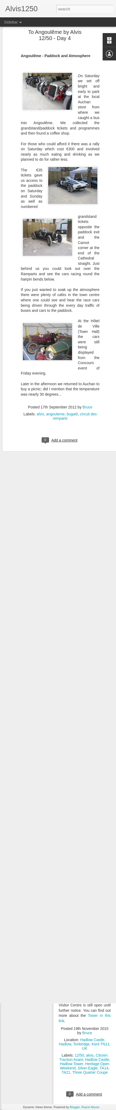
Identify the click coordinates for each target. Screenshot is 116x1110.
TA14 (104, 1068)
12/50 (79, 1055)
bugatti (72, 398)
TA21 (66, 1072)
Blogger (75, 1107)
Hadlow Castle (97, 1059)
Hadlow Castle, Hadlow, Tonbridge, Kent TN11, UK (84, 1044)
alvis (40, 398)
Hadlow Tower (71, 1064)
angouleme (55, 398)
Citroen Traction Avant (83, 1057)
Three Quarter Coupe (90, 1072)
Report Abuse (90, 1107)
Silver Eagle (88, 1068)
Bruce (88, 391)
